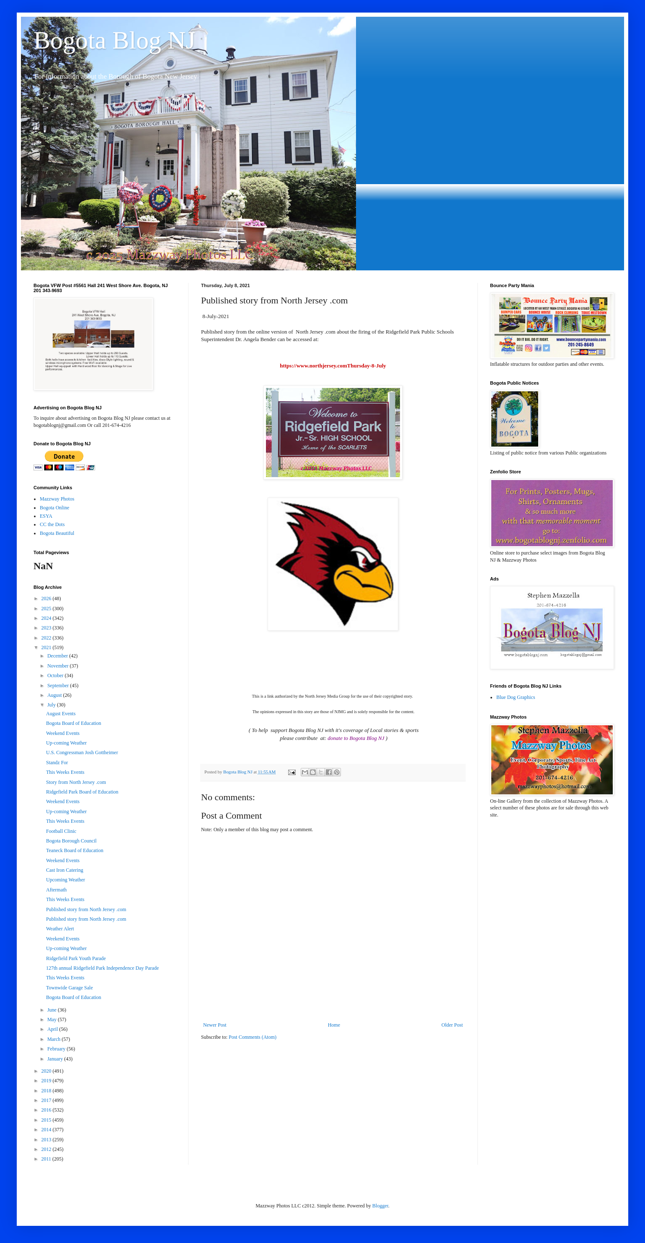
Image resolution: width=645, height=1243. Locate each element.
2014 (47, 1130)
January (55, 1059)
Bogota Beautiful (57, 533)
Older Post (452, 1025)
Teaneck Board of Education (74, 850)
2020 (47, 1071)
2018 (47, 1091)
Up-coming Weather (66, 743)
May (52, 1019)
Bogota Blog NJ (115, 40)
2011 (47, 1159)
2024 (47, 618)
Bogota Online (54, 508)
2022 (47, 638)
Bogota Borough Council (71, 841)
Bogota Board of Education (73, 723)
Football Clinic (61, 831)
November (58, 666)
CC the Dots (52, 524)
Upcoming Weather (65, 880)
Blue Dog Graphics (515, 697)
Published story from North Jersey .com (86, 909)
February (57, 1049)
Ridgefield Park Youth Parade (76, 958)
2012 (47, 1149)
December (58, 656)
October (56, 675)
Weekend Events (63, 733)
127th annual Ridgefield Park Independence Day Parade (102, 968)
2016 (47, 1110)
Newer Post (215, 1025)
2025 (47, 608)
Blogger (380, 1206)
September (58, 685)
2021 (47, 647)
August (55, 695)
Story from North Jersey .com (76, 782)
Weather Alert (60, 929)
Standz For (57, 762)
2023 (47, 628)
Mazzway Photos (57, 499)
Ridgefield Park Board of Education (82, 792)
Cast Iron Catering (64, 870)
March (54, 1039)
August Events (60, 714)
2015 (47, 1120)
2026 (47, 598)
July (52, 705)
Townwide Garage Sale (69, 988)
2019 (47, 1081)
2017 (47, 1100)
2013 (47, 1140)
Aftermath (56, 890)
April (53, 1029)
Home (334, 1025)
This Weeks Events (65, 772)
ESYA (46, 516)
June (52, 1010)
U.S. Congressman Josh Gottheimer (82, 752)
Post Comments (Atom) (252, 1037)
